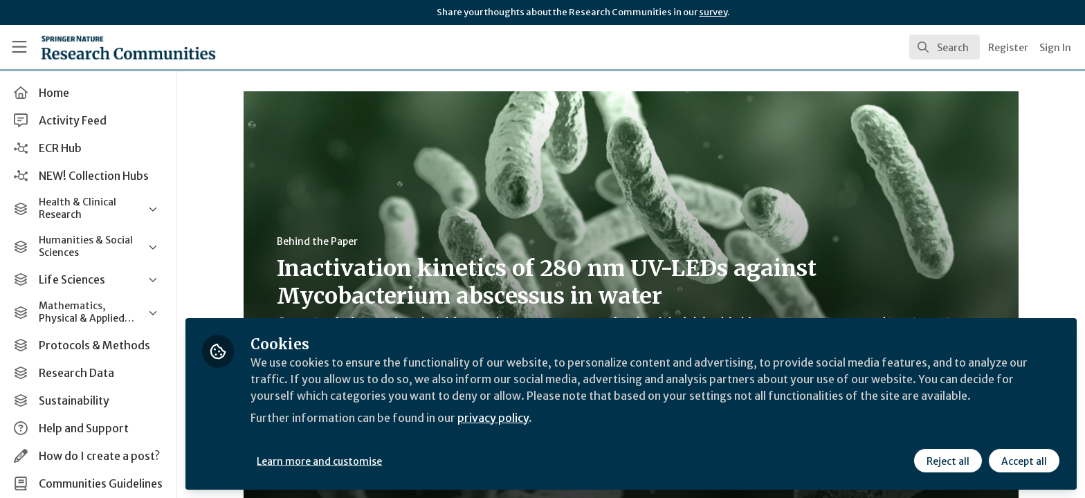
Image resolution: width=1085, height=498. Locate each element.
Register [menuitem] (1008, 48)
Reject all (948, 461)
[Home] (111, 47)
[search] (944, 47)
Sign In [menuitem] (1055, 48)
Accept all (1024, 461)
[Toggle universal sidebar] (19, 47)
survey (713, 12)
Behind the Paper (317, 241)
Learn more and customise (319, 461)
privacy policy (493, 418)
